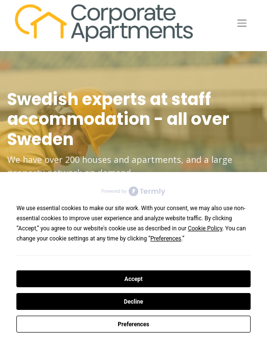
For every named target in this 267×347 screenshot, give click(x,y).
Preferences (133, 324)
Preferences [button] (165, 238)
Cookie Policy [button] (205, 228)
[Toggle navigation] (242, 23)
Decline (133, 301)
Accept (133, 279)
